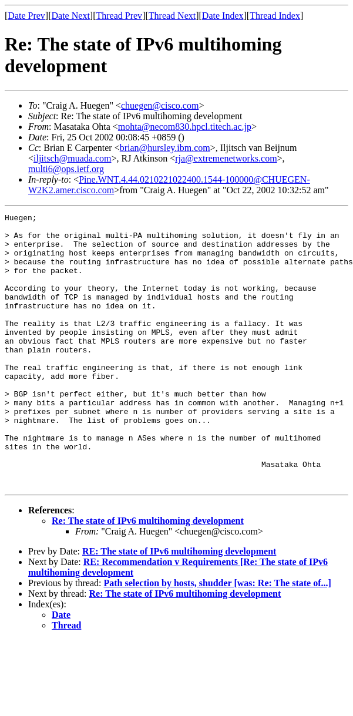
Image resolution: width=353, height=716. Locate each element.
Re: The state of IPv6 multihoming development (148, 575)
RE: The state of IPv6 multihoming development (179, 606)
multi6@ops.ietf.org (66, 169)
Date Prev (26, 16)
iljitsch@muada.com (72, 158)
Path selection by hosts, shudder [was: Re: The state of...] (217, 638)
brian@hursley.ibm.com (165, 148)
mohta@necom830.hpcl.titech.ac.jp (184, 127)
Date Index (223, 16)
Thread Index (275, 16)
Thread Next (172, 16)
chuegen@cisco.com (160, 105)
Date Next (71, 16)
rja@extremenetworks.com (226, 158)
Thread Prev (119, 16)
